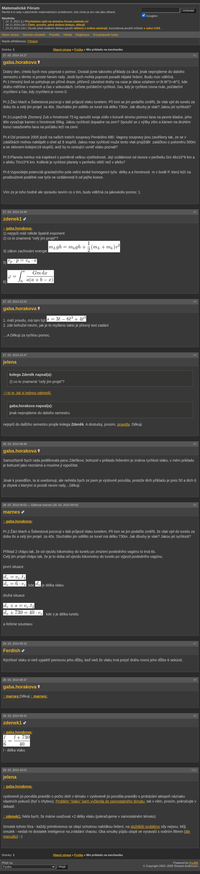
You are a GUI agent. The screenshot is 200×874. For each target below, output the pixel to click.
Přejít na (34, 865)
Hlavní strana (10, 34)
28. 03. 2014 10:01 (15, 770)
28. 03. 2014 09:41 (15, 715)
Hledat (68, 34)
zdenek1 (12, 219)
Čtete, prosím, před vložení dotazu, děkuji (56, 24)
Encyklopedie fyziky (105, 34)
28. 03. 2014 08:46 (15, 443)
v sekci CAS (152, 28)
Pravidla (54, 34)
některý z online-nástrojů (90, 28)
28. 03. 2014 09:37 (15, 679)
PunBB (193, 862)
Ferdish (11, 650)
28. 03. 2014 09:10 (15, 643)
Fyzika (78, 49)
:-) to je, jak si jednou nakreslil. (27, 393)
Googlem (150, 15)
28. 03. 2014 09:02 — (40, 504)
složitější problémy (145, 827)
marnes (11, 512)
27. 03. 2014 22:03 (15, 301)
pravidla (123, 424)
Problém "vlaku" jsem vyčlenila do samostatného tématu (100, 801)
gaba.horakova (19, 62)
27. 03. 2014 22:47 (15, 355)
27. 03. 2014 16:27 (15, 55)
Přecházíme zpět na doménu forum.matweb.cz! (57, 21)
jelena (9, 362)
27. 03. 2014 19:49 (15, 211)
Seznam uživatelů (34, 34)
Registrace (82, 34)
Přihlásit (32, 41)
